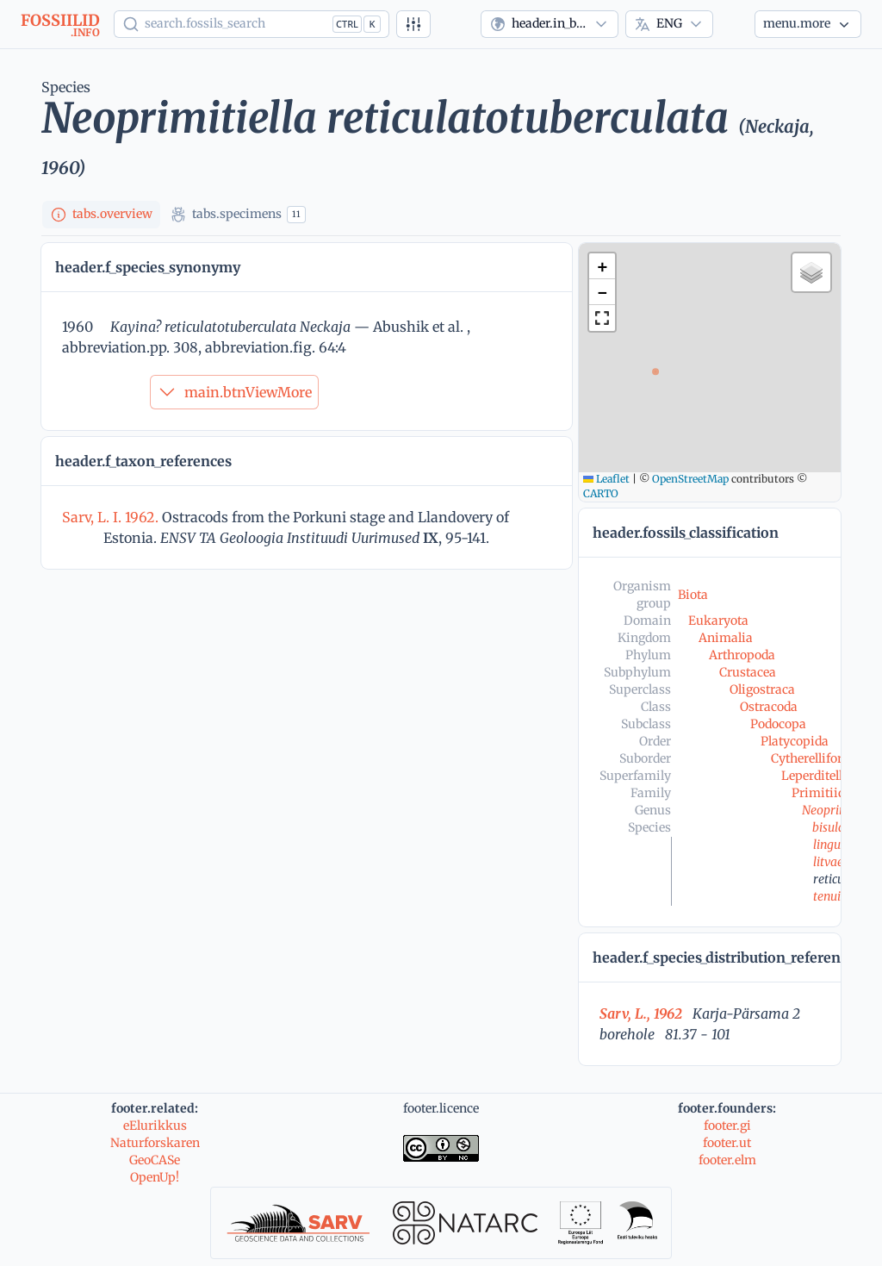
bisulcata (836, 827)
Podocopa (778, 724)
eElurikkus (155, 1125)
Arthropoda (742, 655)
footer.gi (727, 1125)
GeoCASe (154, 1160)
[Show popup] (251, 24)
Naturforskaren (155, 1143)
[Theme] (734, 24)
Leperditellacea (824, 775)
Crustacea (747, 672)
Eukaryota (718, 620)
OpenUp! (154, 1177)
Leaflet (606, 478)
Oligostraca (762, 689)
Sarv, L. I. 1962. (112, 517)
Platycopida (795, 741)
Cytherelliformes (818, 758)
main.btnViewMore (234, 392)
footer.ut (727, 1143)
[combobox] (549, 24)
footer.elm (727, 1160)
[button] (602, 266)
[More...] (808, 24)
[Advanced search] (413, 24)
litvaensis (838, 862)
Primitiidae (825, 793)
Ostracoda (769, 706)
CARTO (600, 493)
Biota (693, 594)
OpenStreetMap (690, 478)
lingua (830, 844)
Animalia (726, 637)
